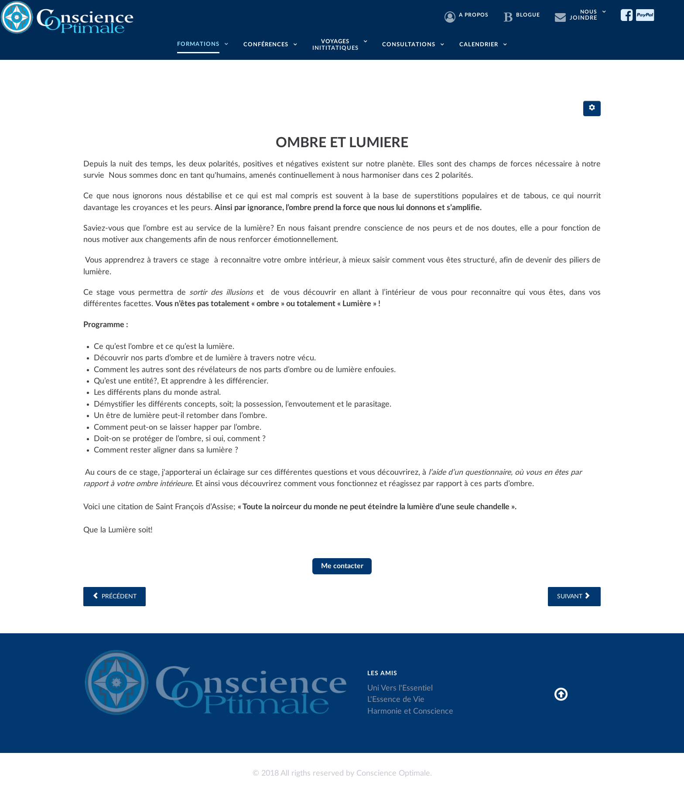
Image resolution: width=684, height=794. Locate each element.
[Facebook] (628, 15)
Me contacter (342, 566)
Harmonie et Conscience (410, 711)
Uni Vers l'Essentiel (400, 688)
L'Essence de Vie (395, 699)
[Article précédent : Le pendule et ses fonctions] (114, 596)
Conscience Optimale (393, 773)
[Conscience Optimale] (68, 16)
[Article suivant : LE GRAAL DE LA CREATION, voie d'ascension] (574, 596)
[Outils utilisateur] (592, 108)
